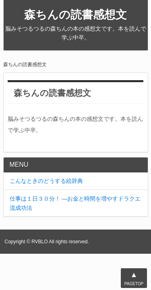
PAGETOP (134, 277)
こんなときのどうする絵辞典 (46, 181)
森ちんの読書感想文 (75, 14)
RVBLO (39, 241)
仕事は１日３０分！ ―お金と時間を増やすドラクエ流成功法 (75, 203)
